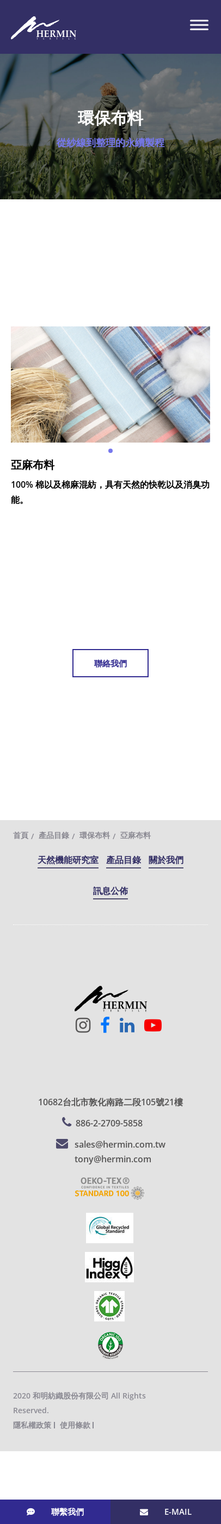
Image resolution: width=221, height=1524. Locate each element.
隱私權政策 (32, 1425)
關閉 (8, 1458)
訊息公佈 (110, 891)
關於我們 (166, 860)
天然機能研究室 (68, 860)
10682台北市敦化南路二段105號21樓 (110, 1102)
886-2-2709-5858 (109, 1123)
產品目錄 (54, 835)
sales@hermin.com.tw (120, 1144)
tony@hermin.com (113, 1159)
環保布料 (94, 835)
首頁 (20, 835)
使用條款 (75, 1425)
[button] (110, 451)
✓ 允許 (13, 1488)
